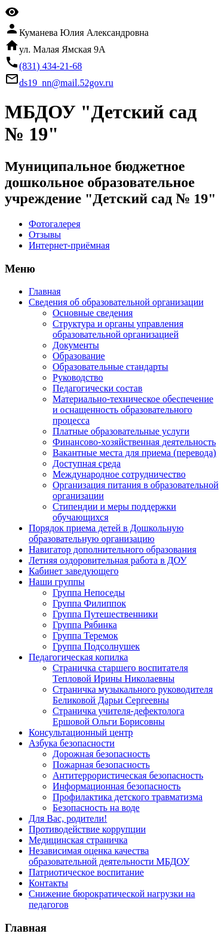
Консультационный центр (81, 732)
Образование (79, 356)
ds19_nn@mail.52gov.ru (66, 83)
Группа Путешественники (105, 614)
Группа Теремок (85, 635)
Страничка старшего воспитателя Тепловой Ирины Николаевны (120, 673)
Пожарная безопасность (101, 765)
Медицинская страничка (78, 840)
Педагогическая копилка (78, 657)
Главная (45, 291)
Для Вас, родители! (68, 818)
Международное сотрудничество (119, 474)
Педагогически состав (97, 388)
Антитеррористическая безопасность (128, 775)
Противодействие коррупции (87, 829)
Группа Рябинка (85, 625)
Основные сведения (93, 313)
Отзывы (45, 234)
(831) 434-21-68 (50, 66)
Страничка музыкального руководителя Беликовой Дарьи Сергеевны (133, 694)
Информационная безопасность (117, 786)
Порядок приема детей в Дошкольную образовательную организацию (106, 533)
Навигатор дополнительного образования (113, 549)
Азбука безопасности (72, 743)
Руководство (78, 377)
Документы (76, 345)
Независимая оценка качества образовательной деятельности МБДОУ (109, 856)
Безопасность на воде (96, 808)
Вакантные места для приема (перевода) (134, 453)
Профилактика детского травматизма (127, 797)
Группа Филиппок (89, 603)
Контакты (48, 883)
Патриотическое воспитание (86, 872)
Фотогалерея (55, 224)
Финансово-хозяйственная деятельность (134, 442)
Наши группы (57, 582)
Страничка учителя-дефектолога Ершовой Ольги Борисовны (119, 716)
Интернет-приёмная (69, 245)
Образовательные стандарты (110, 367)
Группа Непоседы (89, 592)
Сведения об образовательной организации (116, 302)
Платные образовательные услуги (121, 431)
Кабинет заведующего (73, 571)
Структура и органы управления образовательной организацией (118, 329)
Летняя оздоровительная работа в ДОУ (108, 560)
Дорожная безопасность (101, 754)
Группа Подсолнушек (96, 646)
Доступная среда (87, 463)
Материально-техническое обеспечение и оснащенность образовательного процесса (133, 409)
